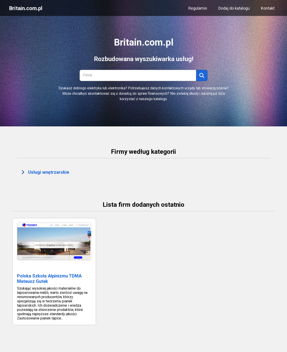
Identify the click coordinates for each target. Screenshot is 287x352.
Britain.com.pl (25, 8)
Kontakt (268, 8)
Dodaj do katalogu (234, 8)
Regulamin (197, 8)
